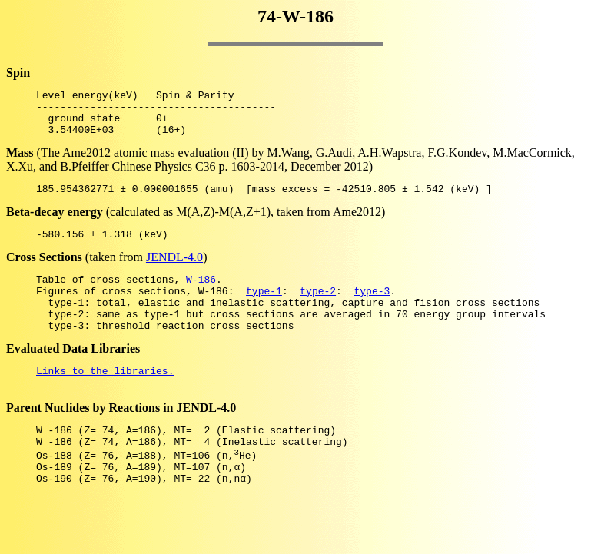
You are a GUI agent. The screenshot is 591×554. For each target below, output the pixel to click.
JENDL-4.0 (174, 270)
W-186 (201, 295)
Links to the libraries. (105, 398)
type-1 (264, 309)
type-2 (318, 309)
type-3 (372, 309)
